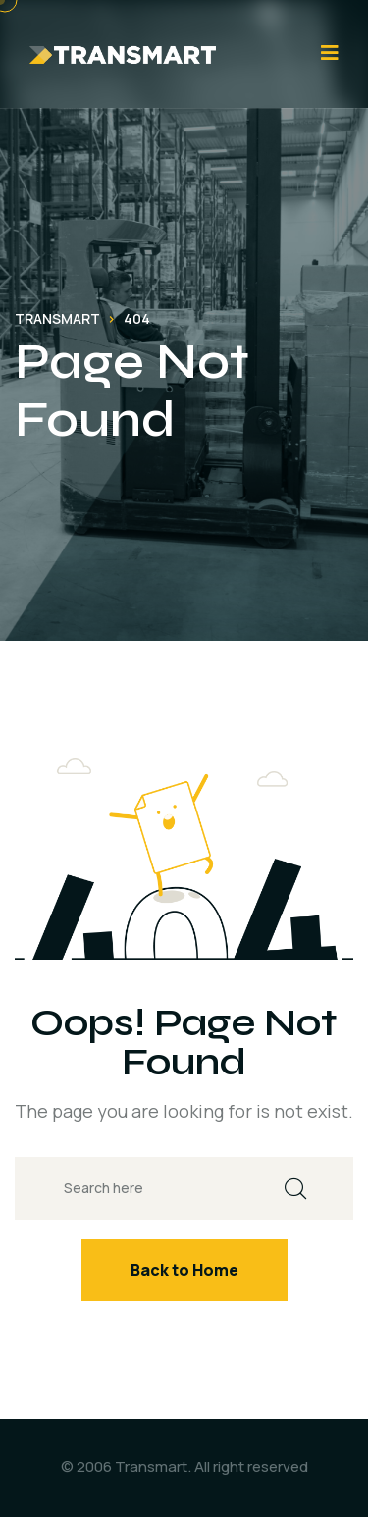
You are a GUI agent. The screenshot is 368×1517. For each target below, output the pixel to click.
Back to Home (184, 1270)
